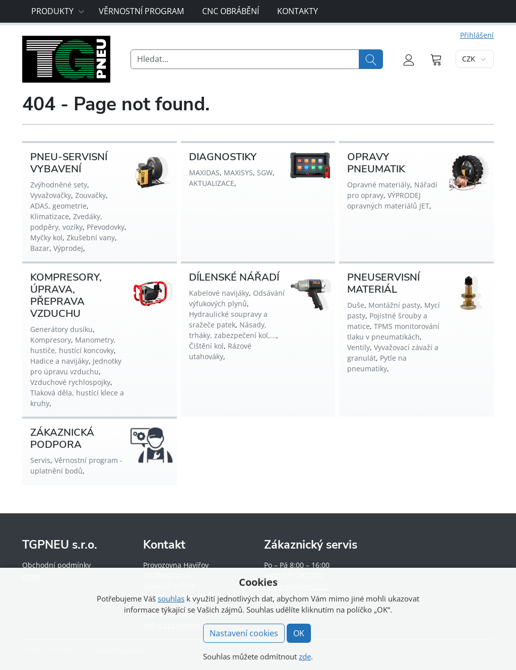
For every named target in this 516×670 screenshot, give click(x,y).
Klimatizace (49, 216)
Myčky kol (46, 237)
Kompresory (50, 340)
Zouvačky (90, 195)
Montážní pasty (394, 305)
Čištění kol (206, 346)
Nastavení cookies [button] (244, 633)
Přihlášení (477, 35)
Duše (355, 305)
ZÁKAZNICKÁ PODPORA (62, 438)
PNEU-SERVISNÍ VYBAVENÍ (68, 163)
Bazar (39, 248)
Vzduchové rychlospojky (70, 382)
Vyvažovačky (50, 195)
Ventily (358, 347)
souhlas (171, 598)
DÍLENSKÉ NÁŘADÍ (234, 277)
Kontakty (297, 11)
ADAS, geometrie (58, 206)
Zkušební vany (91, 237)
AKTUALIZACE (211, 183)
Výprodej (68, 248)
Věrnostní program (141, 11)
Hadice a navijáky (59, 361)
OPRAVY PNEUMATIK (376, 163)
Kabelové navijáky (219, 293)
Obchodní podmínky (56, 565)
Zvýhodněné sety (58, 184)
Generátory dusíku (61, 329)
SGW (265, 172)
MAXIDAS (204, 172)
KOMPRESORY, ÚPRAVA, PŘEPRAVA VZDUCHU (66, 295)
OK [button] (298, 633)
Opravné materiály (378, 184)
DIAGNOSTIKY (222, 157)
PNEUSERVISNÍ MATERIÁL (383, 283)
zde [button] (305, 656)
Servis (40, 460)
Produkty (58, 11)
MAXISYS (238, 172)
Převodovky (105, 227)
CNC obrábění (230, 11)
